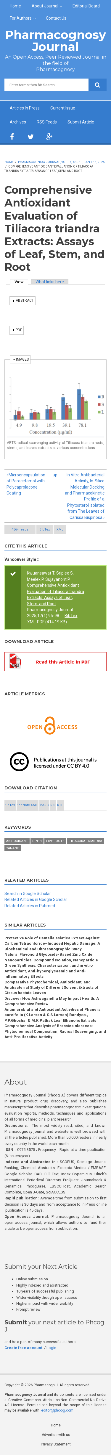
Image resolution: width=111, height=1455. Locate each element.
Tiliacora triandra (85, 841)
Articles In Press (25, 108)
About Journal (45, 6)
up (55, 475)
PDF (40, 621)
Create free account (23, 1348)
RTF (60, 805)
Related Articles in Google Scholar (35, 899)
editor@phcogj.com (57, 1410)
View (21, 281)
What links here (50, 281)
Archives (18, 122)
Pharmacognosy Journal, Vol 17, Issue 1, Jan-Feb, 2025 (61, 162)
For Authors (21, 18)
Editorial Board (86, 6)
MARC (44, 805)
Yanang (12, 848)
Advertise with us (56, 1435)
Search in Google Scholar (27, 893)
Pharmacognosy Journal (55, 40)
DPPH (37, 841)
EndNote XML (27, 805)
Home (15, 6)
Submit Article (80, 122)
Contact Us (56, 18)
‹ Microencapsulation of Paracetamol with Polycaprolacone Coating (26, 484)
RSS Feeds (47, 122)
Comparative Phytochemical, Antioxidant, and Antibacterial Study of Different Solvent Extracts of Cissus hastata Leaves (51, 987)
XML (60, 529)
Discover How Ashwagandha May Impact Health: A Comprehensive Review (51, 1001)
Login (51, 1348)
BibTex (44, 529)
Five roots (55, 841)
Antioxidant (17, 841)
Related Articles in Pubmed (29, 905)
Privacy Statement (56, 1444)
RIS (52, 805)
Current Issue (62, 108)
